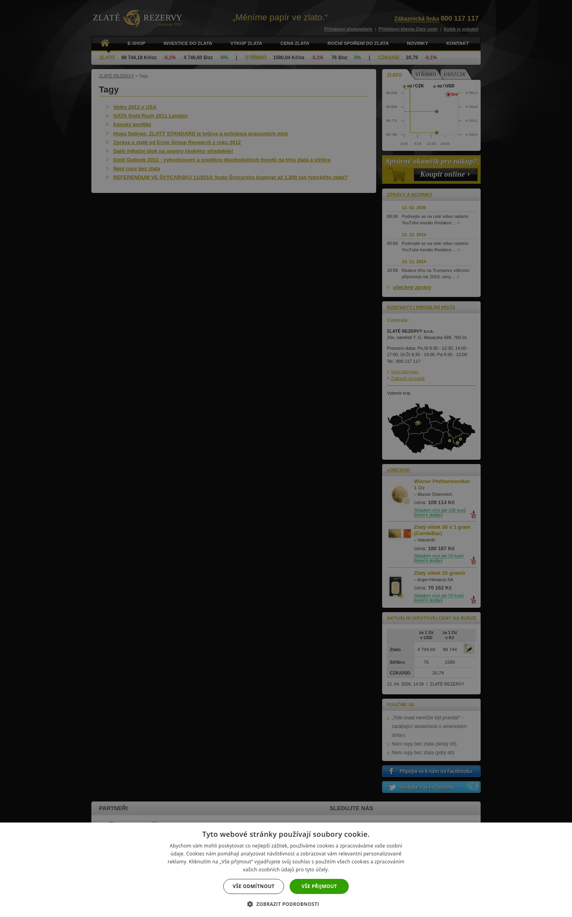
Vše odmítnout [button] (253, 886)
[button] (286, 903)
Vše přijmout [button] (319, 886)
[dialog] (286, 458)
